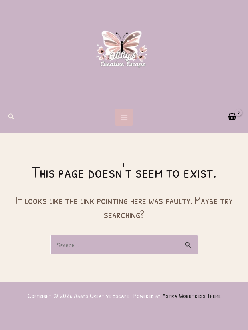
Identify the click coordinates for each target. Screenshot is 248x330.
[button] (11, 117)
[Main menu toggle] (124, 117)
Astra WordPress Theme (191, 295)
